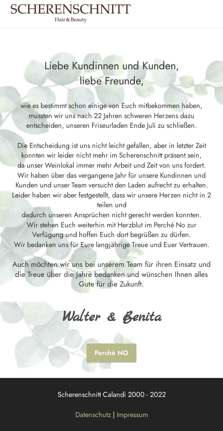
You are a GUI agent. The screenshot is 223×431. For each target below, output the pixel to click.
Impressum (132, 414)
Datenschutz (93, 414)
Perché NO (111, 352)
